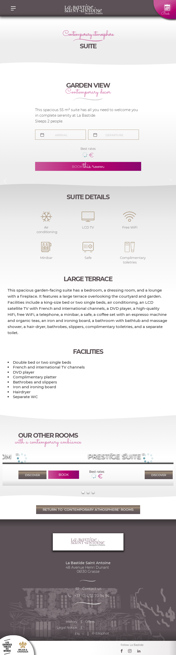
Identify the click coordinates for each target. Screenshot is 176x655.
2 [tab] (88, 491)
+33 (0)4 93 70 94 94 (88, 595)
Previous (5, 181)
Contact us (88, 588)
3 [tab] (93, 491)
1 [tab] (83, 491)
